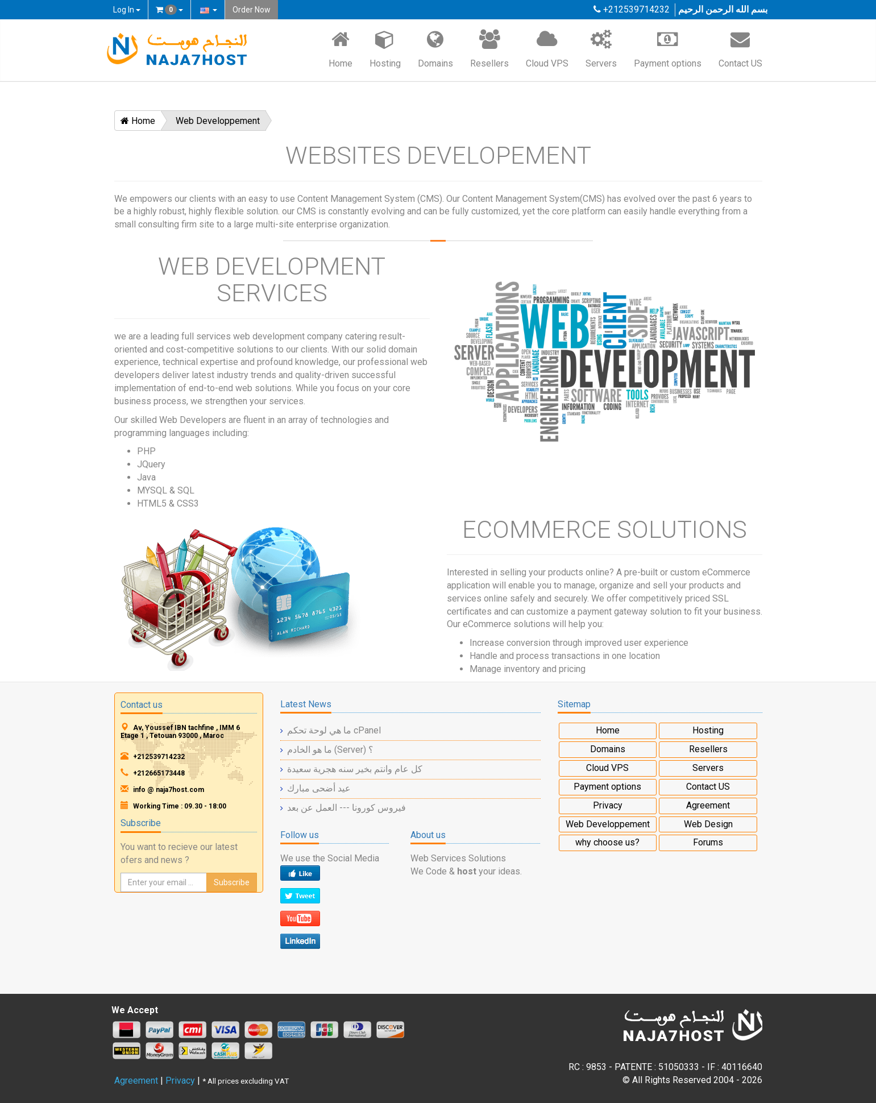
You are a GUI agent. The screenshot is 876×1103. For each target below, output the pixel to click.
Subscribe (232, 882)
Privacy (607, 805)
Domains (435, 48)
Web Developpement (218, 120)
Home (340, 48)
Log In (126, 9)
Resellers (489, 48)
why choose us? (607, 842)
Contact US (740, 48)
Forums (708, 842)
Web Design (708, 824)
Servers (601, 48)
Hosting (385, 48)
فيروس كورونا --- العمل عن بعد (346, 807)
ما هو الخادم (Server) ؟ (330, 749)
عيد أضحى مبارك (319, 788)
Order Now (252, 9)
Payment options (667, 48)
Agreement (708, 805)
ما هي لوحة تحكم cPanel (334, 730)
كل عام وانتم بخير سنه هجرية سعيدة (354, 769)
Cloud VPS (547, 48)
